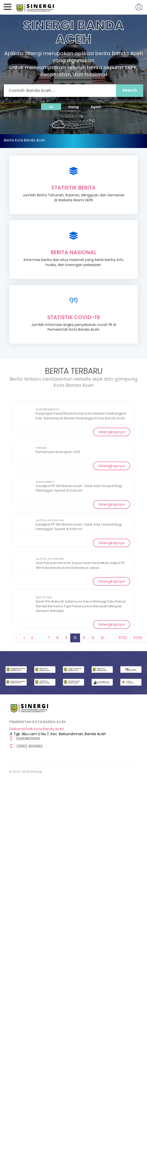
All (51, 106)
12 (92, 637)
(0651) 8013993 (26, 746)
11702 (123, 637)
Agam (96, 106)
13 (102, 637)
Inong (73, 106)
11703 (137, 637)
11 (84, 637)
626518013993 (24, 738)
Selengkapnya (111, 431)
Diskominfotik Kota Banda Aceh (36, 728)
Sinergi (35, 7)
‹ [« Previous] (16, 637)
